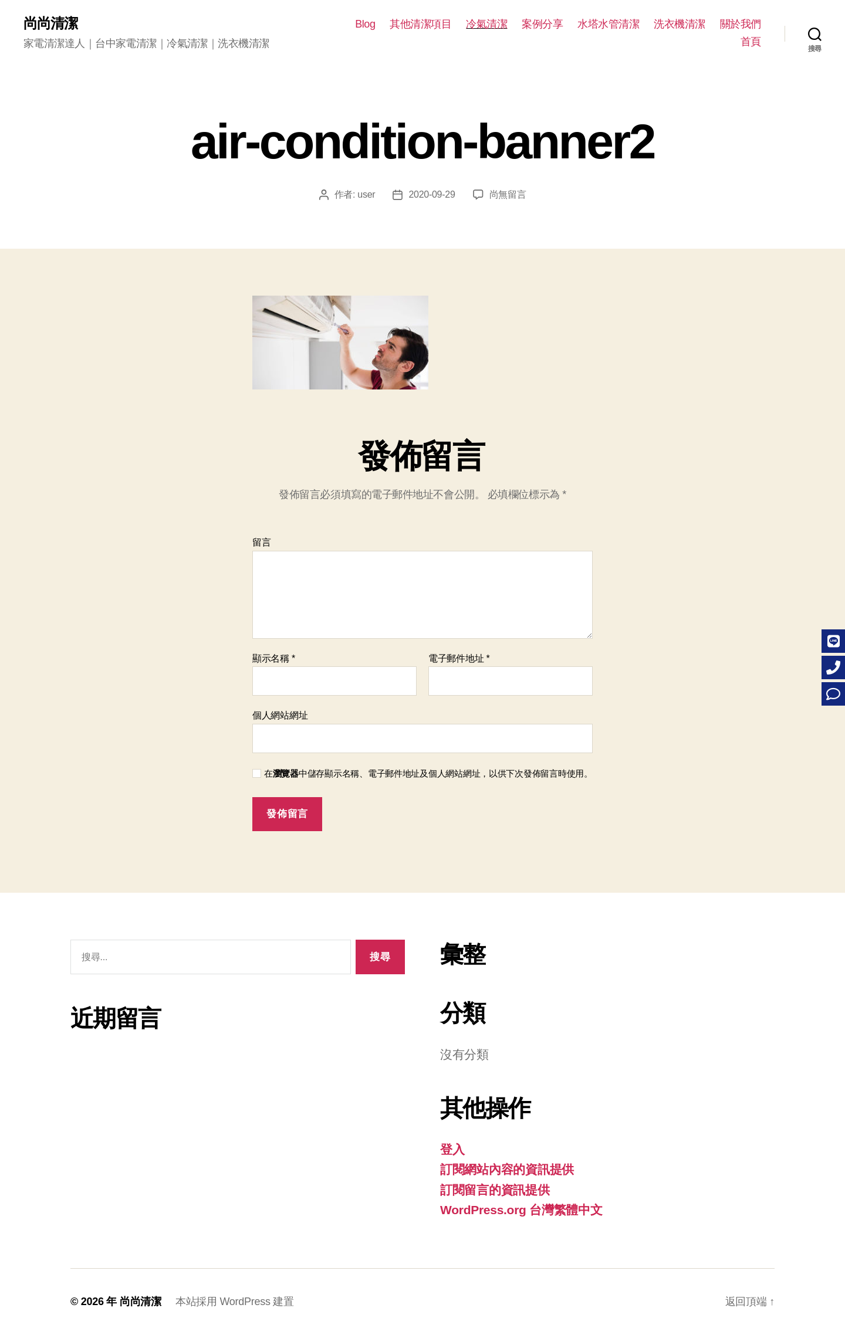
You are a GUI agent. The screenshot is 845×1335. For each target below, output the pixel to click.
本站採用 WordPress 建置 (234, 1301)
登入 (452, 1149)
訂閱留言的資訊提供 (495, 1190)
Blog (365, 24)
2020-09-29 (431, 194)
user (366, 194)
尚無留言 (507, 194)
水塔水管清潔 (608, 24)
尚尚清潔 (50, 23)
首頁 (751, 42)
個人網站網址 (279, 715)
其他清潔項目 (420, 24)
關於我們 (740, 24)
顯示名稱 (273, 658)
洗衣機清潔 (679, 24)
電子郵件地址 (459, 658)
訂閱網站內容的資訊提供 (507, 1169)
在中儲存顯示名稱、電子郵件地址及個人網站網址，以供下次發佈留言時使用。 (428, 773)
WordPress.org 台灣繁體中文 (521, 1210)
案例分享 (542, 24)
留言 (261, 542)
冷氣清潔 (486, 24)
